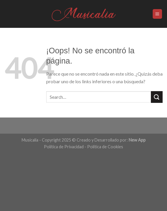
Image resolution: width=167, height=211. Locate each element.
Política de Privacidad (64, 146)
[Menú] (157, 14)
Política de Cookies (105, 146)
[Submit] (157, 97)
